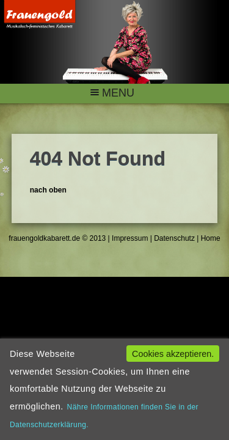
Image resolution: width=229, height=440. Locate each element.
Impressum (129, 238)
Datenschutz (173, 238)
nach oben (48, 190)
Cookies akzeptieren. (173, 354)
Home (209, 238)
